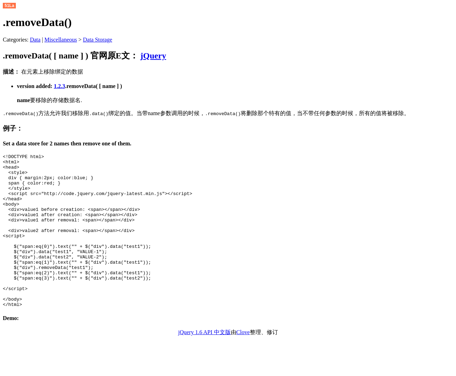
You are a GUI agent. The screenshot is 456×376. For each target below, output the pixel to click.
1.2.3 (59, 86)
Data (35, 40)
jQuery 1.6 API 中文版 (204, 363)
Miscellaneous (60, 40)
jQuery (153, 55)
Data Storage (97, 40)
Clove (243, 363)
